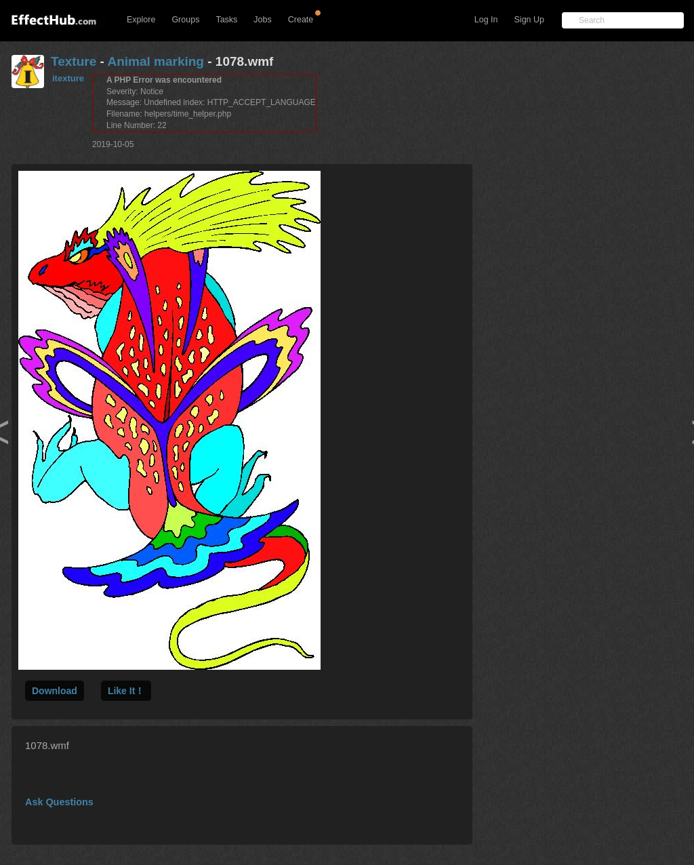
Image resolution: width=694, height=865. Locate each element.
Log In (486, 19)
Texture (73, 61)
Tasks (226, 19)
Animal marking (155, 61)
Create (301, 19)
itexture (68, 78)
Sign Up (529, 19)
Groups (185, 19)
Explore (141, 19)
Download (54, 690)
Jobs (262, 19)
